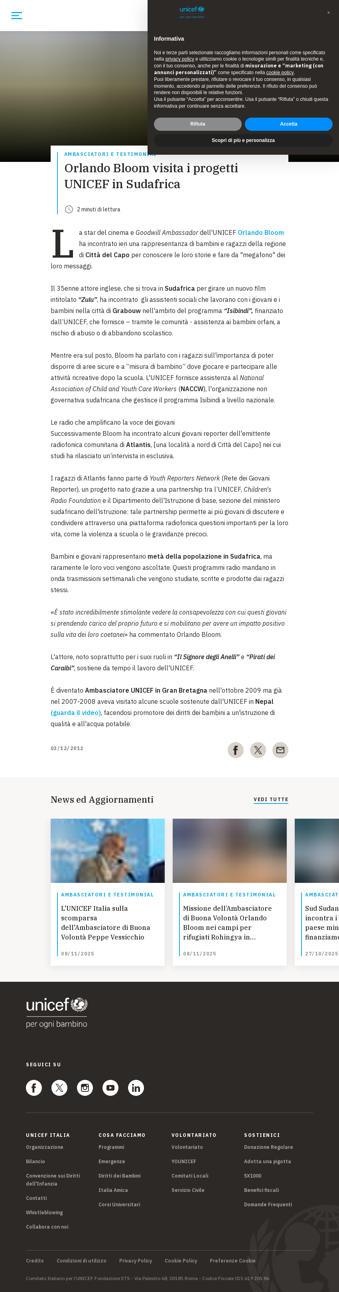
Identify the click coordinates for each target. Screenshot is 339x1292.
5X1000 (252, 1176)
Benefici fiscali (261, 1190)
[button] (328, 12)
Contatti (36, 1198)
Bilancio (35, 1161)
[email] (280, 751)
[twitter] (258, 751)
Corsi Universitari (119, 1204)
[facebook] (236, 751)
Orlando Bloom (261, 232)
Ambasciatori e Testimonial (110, 154)
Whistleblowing (44, 1212)
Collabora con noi (47, 1227)
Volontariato (187, 1147)
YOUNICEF (183, 1161)
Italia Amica (113, 1190)
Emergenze (112, 1161)
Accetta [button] (288, 124)
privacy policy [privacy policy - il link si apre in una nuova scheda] (180, 59)
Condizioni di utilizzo (81, 1261)
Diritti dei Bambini (119, 1176)
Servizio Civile (188, 1190)
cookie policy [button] (280, 72)
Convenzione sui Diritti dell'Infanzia (53, 1180)
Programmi (111, 1147)
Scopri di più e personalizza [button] (243, 140)
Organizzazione (44, 1147)
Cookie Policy (181, 1261)
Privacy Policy (135, 1261)
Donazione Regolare (268, 1147)
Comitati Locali (189, 1176)
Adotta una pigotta (267, 1161)
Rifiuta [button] (197, 124)
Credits (35, 1261)
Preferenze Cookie (233, 1261)
